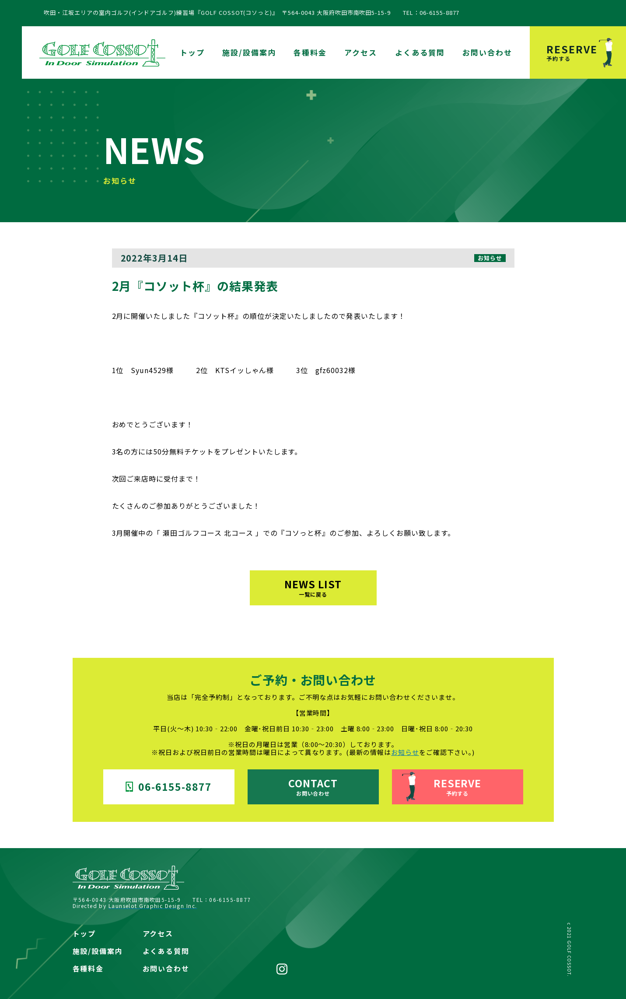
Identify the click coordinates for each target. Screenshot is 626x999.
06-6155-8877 (169, 786)
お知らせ (405, 752)
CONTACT (313, 786)
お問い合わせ (487, 52)
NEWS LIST (313, 587)
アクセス (360, 52)
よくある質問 (420, 52)
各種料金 (310, 52)
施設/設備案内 (249, 52)
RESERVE (586, 52)
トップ (192, 52)
